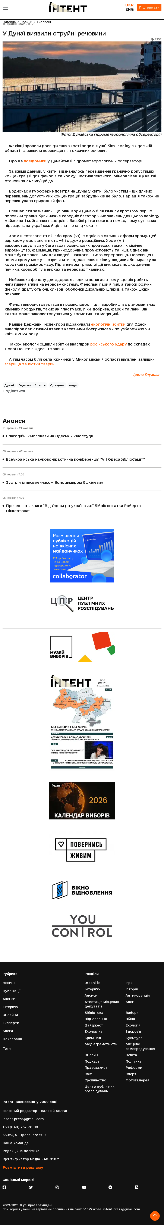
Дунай (9, 385)
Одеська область (32, 385)
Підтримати (149, 8)
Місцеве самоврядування (140, 1046)
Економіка (93, 1031)
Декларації (12, 1038)
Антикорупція (138, 995)
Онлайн (91, 1055)
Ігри (129, 982)
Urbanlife (92, 982)
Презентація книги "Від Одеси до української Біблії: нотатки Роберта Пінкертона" (73, 508)
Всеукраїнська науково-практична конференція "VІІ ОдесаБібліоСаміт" (75, 459)
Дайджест (94, 1025)
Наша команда (16, 1143)
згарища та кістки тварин (29, 364)
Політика (134, 1061)
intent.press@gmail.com (23, 1119)
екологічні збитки (108, 324)
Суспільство (95, 1080)
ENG (129, 9)
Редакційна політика (21, 1151)
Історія (132, 989)
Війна (130, 1019)
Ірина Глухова (146, 374)
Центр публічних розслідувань (99, 1089)
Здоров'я (133, 1031)
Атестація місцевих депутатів (102, 1004)
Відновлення (96, 1019)
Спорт (131, 1074)
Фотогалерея (137, 1080)
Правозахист (96, 1067)
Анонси (14, 421)
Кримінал (93, 1038)
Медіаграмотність (101, 1044)
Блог (130, 1001)
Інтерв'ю (10, 1006)
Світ (88, 1074)
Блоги (8, 1030)
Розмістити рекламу (23, 1167)
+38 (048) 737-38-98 (20, 1127)
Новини (9, 982)
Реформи (134, 1067)
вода (73, 385)
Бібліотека (94, 1012)
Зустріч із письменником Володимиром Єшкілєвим (55, 483)
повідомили (35, 161)
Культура (134, 1038)
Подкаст (92, 1061)
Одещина (57, 385)
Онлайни (10, 1014)
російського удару (108, 344)
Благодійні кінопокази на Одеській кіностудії (49, 436)
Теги (7, 1048)
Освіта (131, 1055)
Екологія (133, 1025)
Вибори (132, 1012)
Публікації (11, 990)
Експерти (11, 1022)
